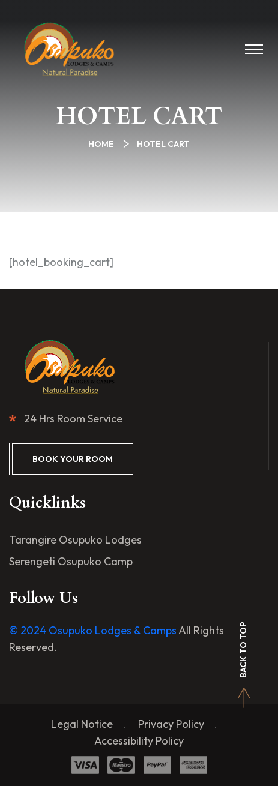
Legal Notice (82, 724)
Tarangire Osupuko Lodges (75, 540)
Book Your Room (72, 459)
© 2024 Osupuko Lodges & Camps (93, 630)
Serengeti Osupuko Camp (71, 561)
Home (103, 144)
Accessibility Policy (139, 741)
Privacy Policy (171, 724)
